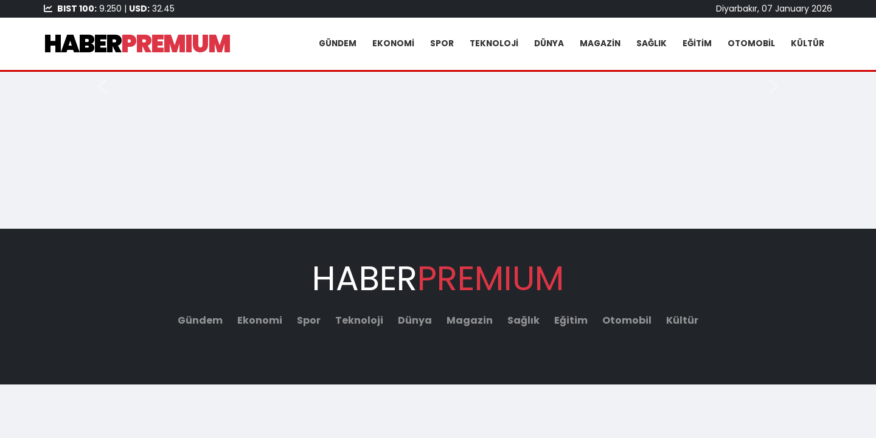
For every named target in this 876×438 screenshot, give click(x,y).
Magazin (600, 43)
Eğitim (697, 43)
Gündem (337, 43)
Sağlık (651, 43)
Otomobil (751, 43)
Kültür (807, 43)
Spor (442, 43)
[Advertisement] (438, 143)
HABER (137, 44)
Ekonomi (393, 43)
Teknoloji (494, 43)
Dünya (549, 43)
